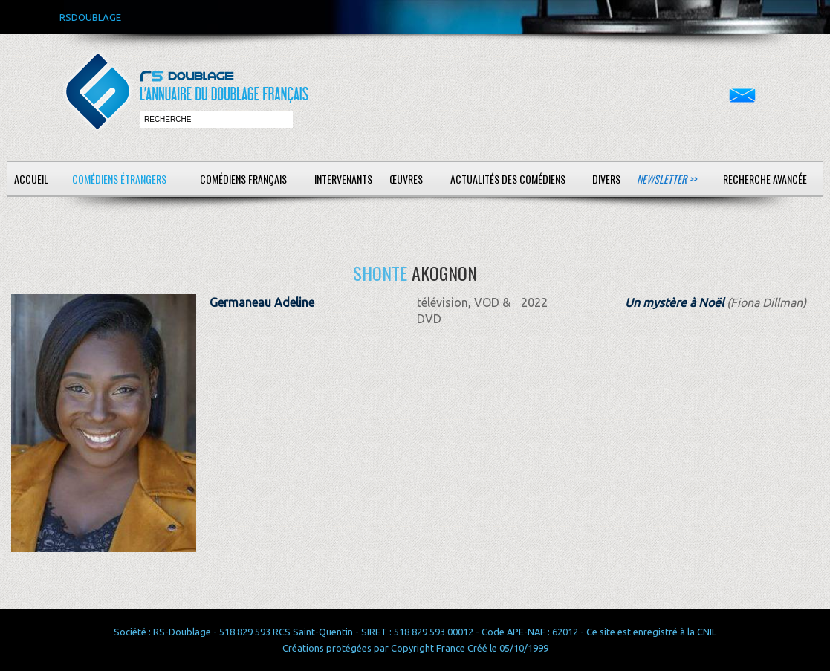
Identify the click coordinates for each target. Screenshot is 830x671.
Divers (606, 179)
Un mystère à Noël (674, 302)
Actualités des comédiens (507, 179)
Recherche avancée (765, 179)
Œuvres (406, 179)
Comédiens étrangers (119, 179)
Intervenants (343, 179)
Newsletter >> (666, 179)
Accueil (31, 179)
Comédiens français (243, 179)
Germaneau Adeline (262, 302)
